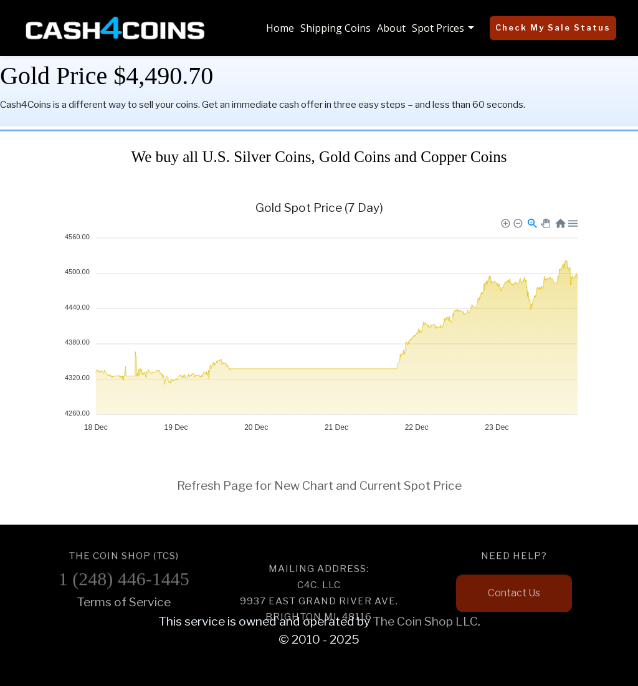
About (391, 28)
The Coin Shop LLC (425, 621)
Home (280, 28)
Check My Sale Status (553, 27)
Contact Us (514, 601)
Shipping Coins (335, 28)
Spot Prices (438, 28)
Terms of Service (124, 601)
